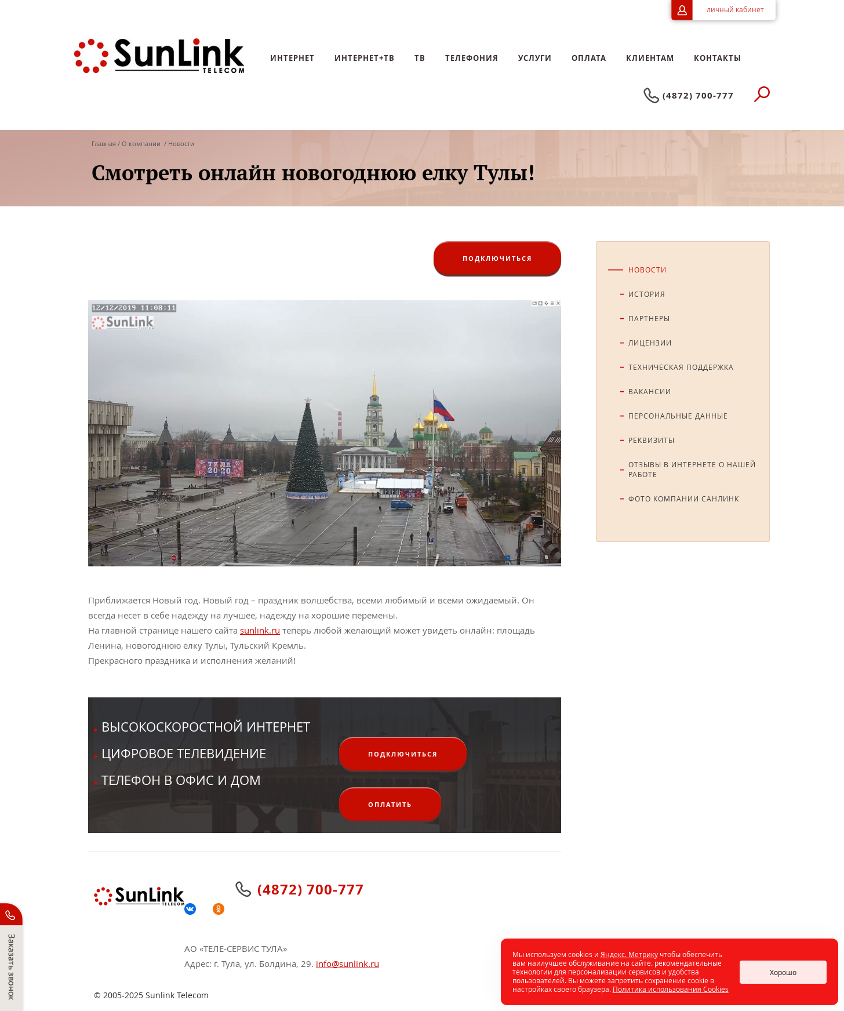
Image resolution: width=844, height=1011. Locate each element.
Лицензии (650, 342)
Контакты (717, 58)
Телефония (472, 58)
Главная (105, 143)
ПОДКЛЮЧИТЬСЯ (497, 258)
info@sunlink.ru (347, 963)
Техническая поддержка (681, 367)
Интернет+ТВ (364, 58)
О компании (141, 143)
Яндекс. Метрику (629, 954)
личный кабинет (735, 9)
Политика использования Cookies (671, 989)
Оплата (589, 58)
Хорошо (783, 972)
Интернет (292, 58)
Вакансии (649, 391)
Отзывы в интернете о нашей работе (692, 469)
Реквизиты (651, 440)
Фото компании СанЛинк (683, 498)
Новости (647, 269)
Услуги (535, 58)
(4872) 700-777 (698, 95)
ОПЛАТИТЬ (390, 804)
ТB (419, 58)
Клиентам (650, 58)
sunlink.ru (260, 630)
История (646, 294)
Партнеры (649, 318)
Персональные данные (678, 415)
